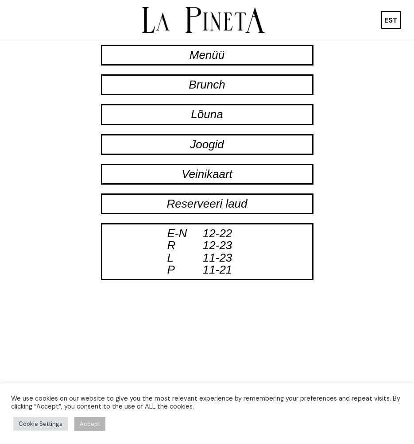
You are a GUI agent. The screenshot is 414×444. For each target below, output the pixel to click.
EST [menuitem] (391, 19)
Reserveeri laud (206, 203)
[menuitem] (391, 20)
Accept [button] (90, 424)
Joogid (207, 144)
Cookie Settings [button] (40, 424)
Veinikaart (207, 174)
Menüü (207, 55)
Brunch (207, 84)
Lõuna (207, 114)
